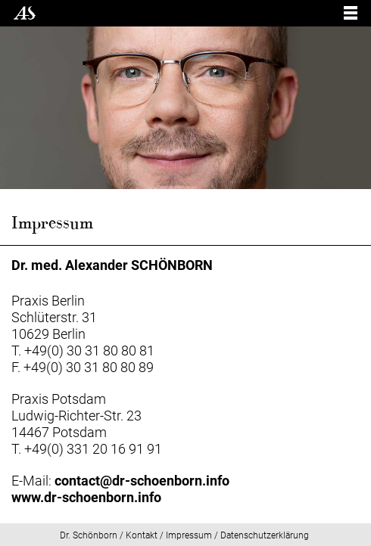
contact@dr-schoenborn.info (142, 481)
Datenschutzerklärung (264, 535)
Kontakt (141, 535)
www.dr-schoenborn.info (86, 497)
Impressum (189, 535)
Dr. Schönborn (88, 535)
